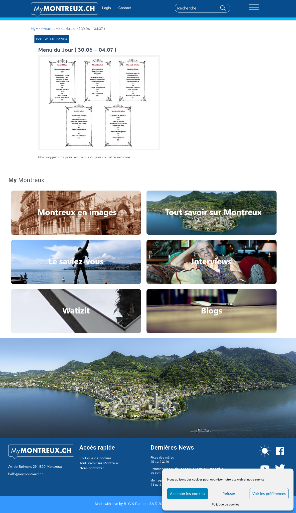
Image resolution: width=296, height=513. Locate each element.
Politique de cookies (225, 504)
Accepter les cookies (187, 493)
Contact (110, 7)
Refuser (228, 493)
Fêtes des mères (162, 457)
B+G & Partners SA (139, 504)
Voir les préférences (269, 493)
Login (92, 7)
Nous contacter (91, 468)
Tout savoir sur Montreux (99, 463)
